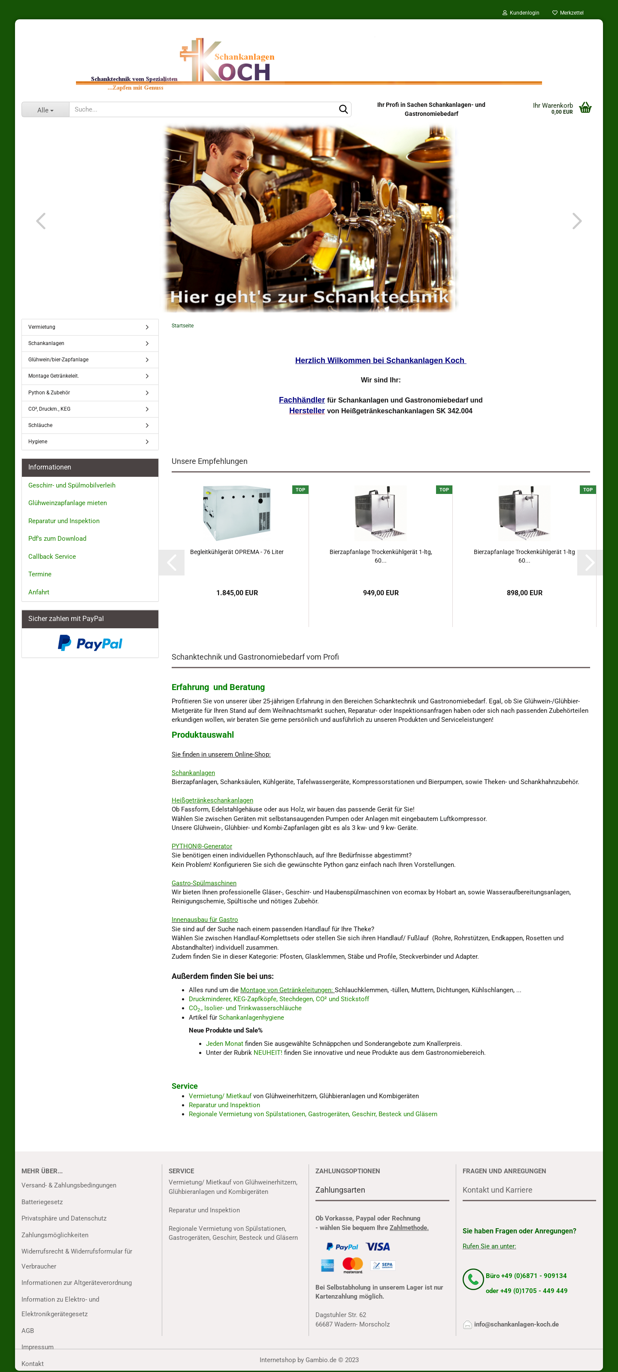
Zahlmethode (408, 1228)
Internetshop (278, 1360)
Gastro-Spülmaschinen (204, 883)
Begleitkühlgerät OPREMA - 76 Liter (237, 551)
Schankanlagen (46, 343)
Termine (40, 574)
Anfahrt (38, 592)
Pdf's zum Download (57, 538)
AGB (27, 1331)
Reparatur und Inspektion (224, 1105)
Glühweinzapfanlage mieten (67, 503)
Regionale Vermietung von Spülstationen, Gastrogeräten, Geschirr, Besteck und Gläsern (313, 1114)
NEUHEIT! (268, 1053)
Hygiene (37, 442)
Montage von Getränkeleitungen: (286, 990)
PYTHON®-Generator (202, 846)
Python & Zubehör (49, 393)
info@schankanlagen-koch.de (516, 1324)
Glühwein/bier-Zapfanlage (58, 360)
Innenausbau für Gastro (205, 920)
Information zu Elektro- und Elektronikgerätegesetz (60, 1307)
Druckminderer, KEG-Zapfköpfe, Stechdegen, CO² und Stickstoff (279, 999)
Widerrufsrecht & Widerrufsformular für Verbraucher (76, 1259)
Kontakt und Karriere (498, 1189)
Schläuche (40, 425)
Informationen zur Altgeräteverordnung (76, 1283)
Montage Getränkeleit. (53, 376)
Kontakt (32, 1364)
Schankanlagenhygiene (251, 1017)
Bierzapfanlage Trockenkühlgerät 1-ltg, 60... (381, 556)
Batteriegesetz (42, 1202)
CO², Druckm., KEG (49, 409)
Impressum (37, 1347)
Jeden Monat (224, 1044)
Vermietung (41, 327)
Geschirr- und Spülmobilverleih (71, 485)
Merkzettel (568, 13)
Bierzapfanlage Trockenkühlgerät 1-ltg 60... (524, 556)
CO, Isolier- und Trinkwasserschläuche (245, 1008)
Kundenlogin (521, 13)
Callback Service (52, 556)
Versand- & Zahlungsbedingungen (68, 1185)
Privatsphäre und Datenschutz (63, 1218)
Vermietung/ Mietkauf (221, 1096)
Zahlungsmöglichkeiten (54, 1235)
